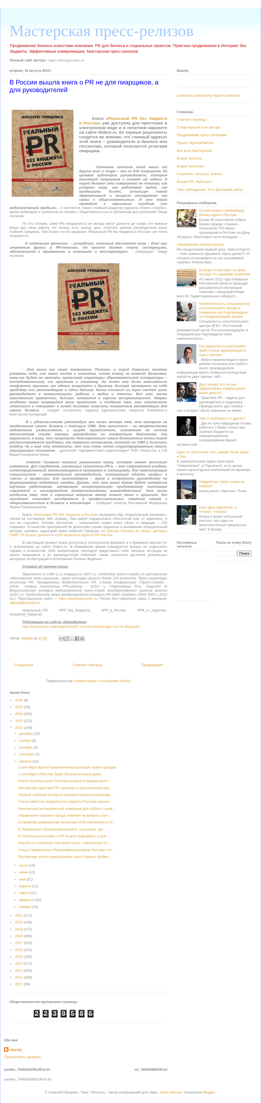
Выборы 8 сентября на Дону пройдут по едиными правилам (224, 272)
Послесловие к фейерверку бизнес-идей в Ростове (221, 212)
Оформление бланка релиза (200, 244)
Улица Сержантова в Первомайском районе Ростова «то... (66, 850)
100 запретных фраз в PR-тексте (84, 535)
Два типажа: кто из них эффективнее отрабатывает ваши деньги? (222, 388)
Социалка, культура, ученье (199, 174)
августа (25, 761)
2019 (19, 929)
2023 (19, 721)
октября (26, 747)
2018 (19, 936)
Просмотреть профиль (22, 1057)
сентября (27, 754)
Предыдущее (152, 665)
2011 (19, 984)
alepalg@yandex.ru (25, 603)
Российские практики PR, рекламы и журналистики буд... (64, 788)
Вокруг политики (190, 166)
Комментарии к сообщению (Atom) (102, 681)
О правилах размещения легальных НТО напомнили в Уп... (67, 822)
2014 (19, 963)
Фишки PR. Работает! (194, 182)
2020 (19, 922)
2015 (19, 957)
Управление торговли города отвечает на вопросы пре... (64, 815)
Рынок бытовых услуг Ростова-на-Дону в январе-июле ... (64, 781)
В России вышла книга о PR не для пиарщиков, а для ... (64, 836)
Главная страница (87, 665)
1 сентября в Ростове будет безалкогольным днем (59, 774)
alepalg (16, 1050)
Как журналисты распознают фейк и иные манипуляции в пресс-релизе (222, 350)
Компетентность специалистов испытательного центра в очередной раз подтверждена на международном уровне (224, 310)
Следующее (23, 665)
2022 (19, 728)
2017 (19, 943)
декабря (26, 734)
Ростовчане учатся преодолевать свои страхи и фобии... (64, 857)
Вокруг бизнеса (189, 158)
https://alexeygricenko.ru (78, 598)
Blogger (209, 1092)
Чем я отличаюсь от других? (222, 418)
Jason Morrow (170, 1092)
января (25, 907)
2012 (19, 977)
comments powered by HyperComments (208, 95)
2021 (19, 915)
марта (24, 893)
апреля (25, 886)
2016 (19, 950)
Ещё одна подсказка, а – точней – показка (219, 509)
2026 (19, 700)
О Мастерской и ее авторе (198, 127)
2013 (19, 970)
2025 (19, 707)
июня (24, 872)
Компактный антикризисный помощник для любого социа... (66, 809)
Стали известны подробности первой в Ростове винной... (65, 801)
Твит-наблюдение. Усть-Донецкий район (210, 190)
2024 (19, 714)
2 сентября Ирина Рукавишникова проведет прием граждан (67, 767)
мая (23, 879)
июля (24, 865)
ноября (25, 741)
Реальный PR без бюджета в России (65, 515)
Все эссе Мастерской (194, 151)
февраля (27, 900)
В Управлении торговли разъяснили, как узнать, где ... (62, 829)
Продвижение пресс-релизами (202, 135)
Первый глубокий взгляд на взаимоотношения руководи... (65, 795)
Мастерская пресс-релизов (102, 31)
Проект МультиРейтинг (195, 143)
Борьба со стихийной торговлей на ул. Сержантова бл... (64, 843)
